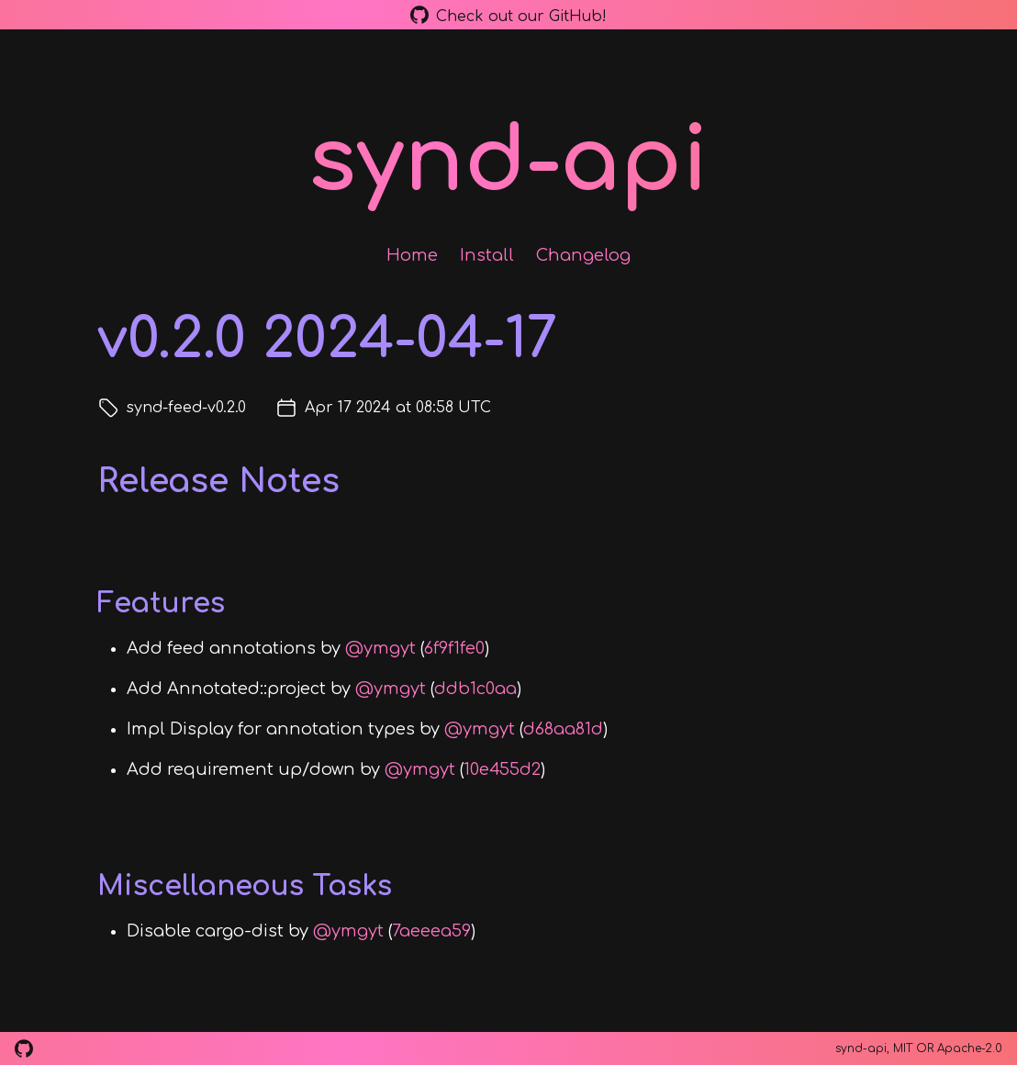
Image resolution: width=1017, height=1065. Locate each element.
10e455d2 (502, 769)
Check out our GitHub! (508, 15)
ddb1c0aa (475, 688)
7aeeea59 (431, 931)
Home (412, 255)
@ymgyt (380, 648)
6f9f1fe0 (454, 648)
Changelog (583, 255)
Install (487, 255)
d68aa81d (563, 729)
